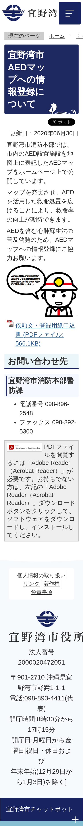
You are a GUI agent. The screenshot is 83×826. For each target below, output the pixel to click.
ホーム (57, 36)
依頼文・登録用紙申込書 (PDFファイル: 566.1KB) (45, 334)
